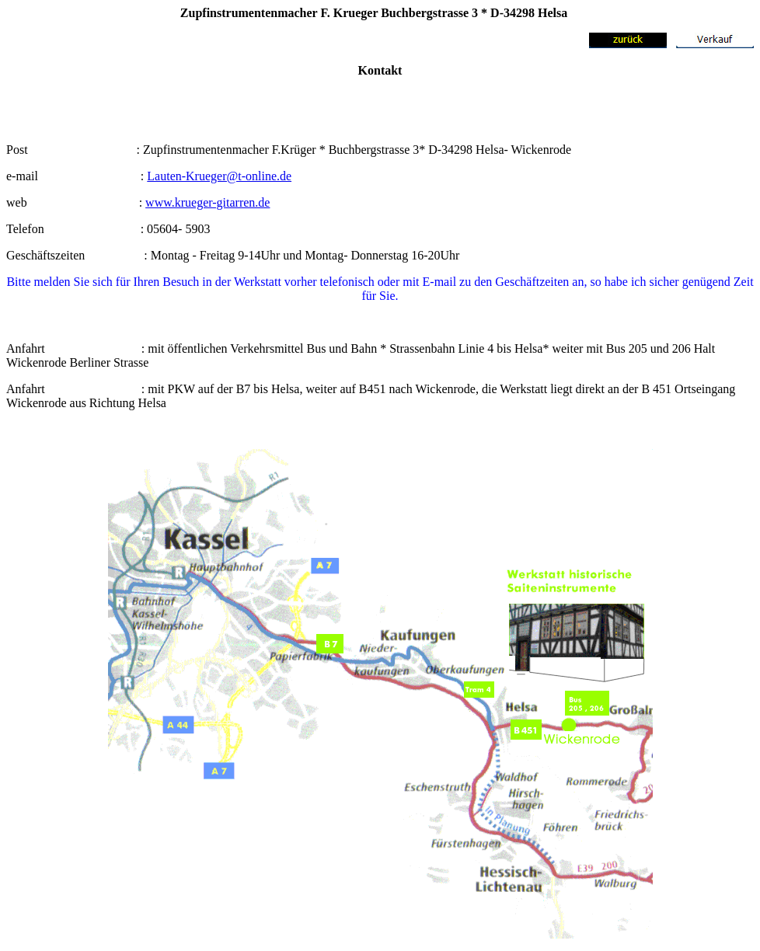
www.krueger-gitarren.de (207, 202)
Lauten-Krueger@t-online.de (219, 176)
